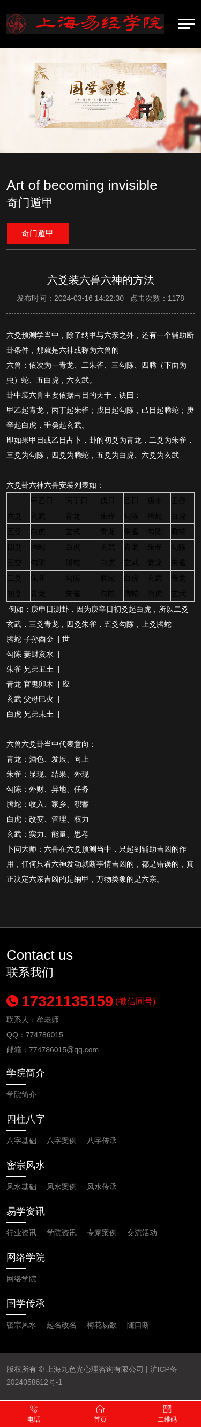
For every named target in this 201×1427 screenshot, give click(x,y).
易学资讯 (25, 1211)
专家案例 (102, 1232)
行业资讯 (21, 1232)
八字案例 (62, 1140)
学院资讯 (62, 1232)
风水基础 (21, 1186)
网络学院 (25, 1257)
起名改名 (62, 1324)
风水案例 (62, 1186)
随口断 (138, 1324)
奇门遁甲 (37, 233)
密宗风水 (25, 1165)
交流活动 (142, 1232)
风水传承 (102, 1186)
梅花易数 (102, 1324)
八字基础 (21, 1140)
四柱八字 (25, 1119)
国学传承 (25, 1303)
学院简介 (25, 1073)
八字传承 (102, 1140)
